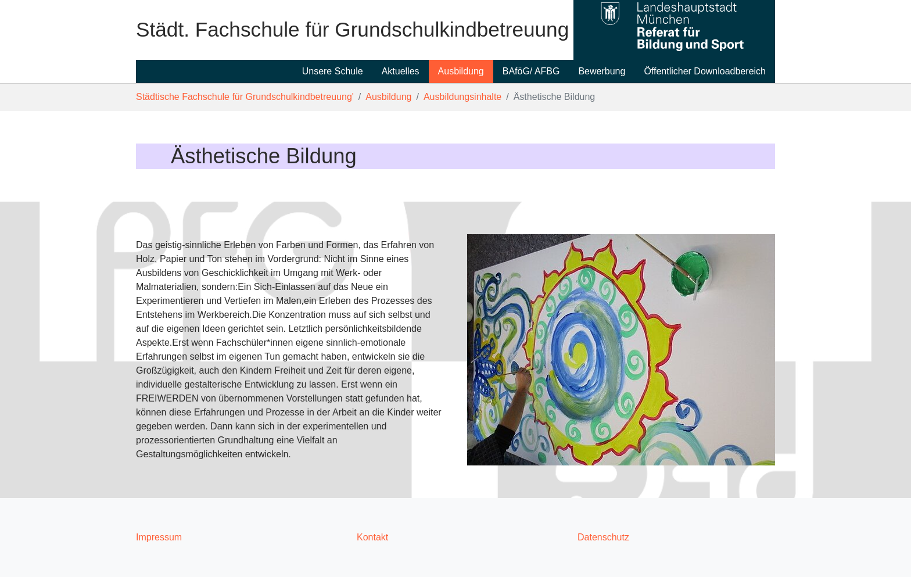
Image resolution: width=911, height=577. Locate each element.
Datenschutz (603, 537)
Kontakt (372, 537)
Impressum (159, 537)
